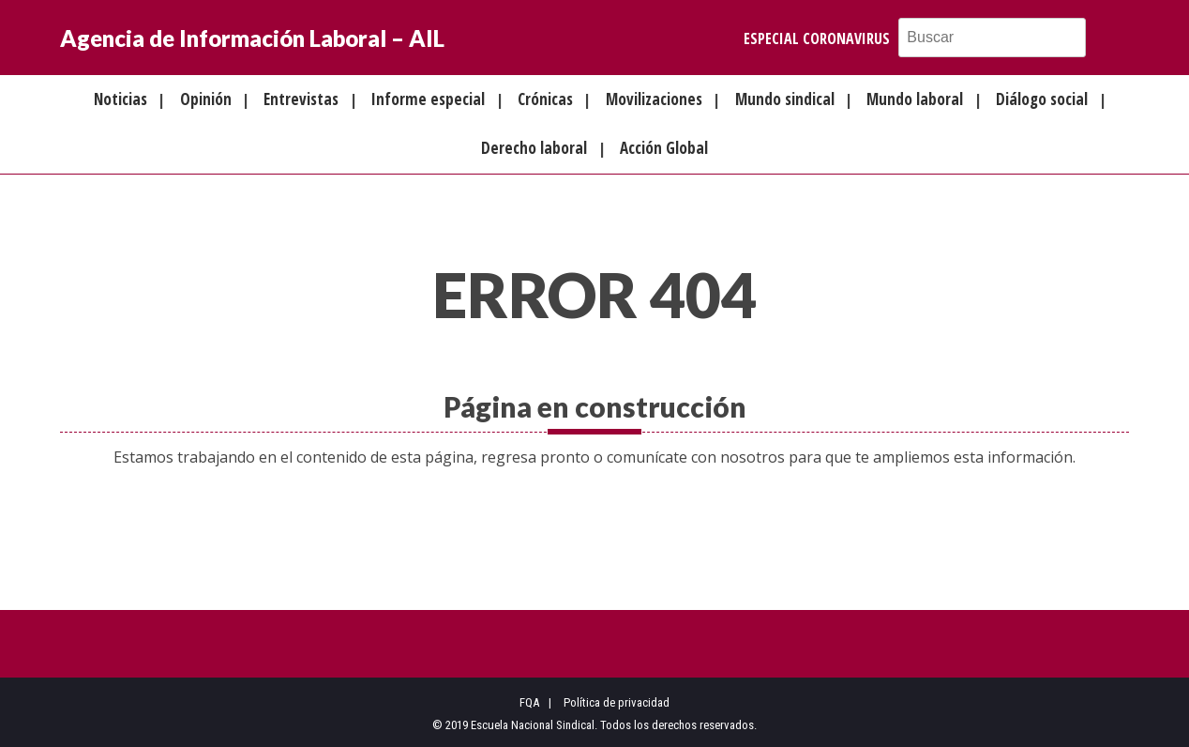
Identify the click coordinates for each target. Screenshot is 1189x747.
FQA (529, 702)
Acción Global (664, 148)
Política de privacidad (617, 702)
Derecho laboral (534, 148)
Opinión (206, 99)
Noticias (120, 99)
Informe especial (428, 99)
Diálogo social (1042, 99)
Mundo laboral (914, 99)
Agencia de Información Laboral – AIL (252, 38)
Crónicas (545, 99)
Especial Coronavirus (817, 38)
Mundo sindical (785, 99)
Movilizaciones (654, 99)
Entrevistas (301, 99)
